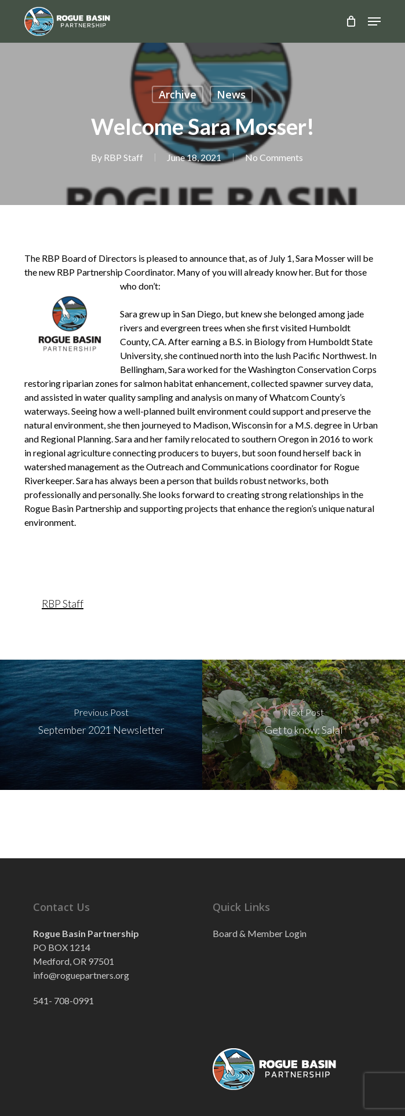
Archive (177, 94)
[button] (374, 21)
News (231, 94)
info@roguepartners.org (81, 974)
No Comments (273, 157)
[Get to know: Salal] (303, 725)
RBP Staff (123, 157)
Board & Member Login (260, 933)
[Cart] (351, 21)
